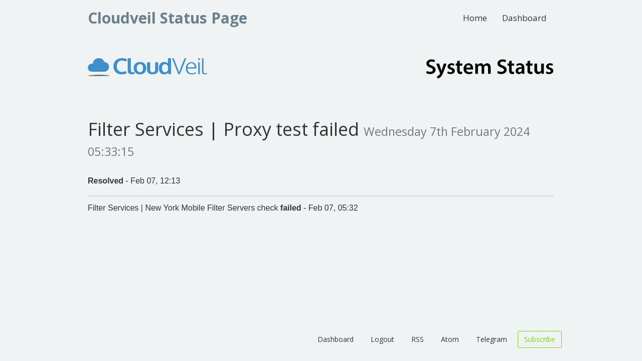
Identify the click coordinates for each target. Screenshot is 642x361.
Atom (450, 339)
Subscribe (539, 339)
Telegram (491, 339)
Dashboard (524, 18)
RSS (417, 339)
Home (475, 18)
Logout (382, 339)
